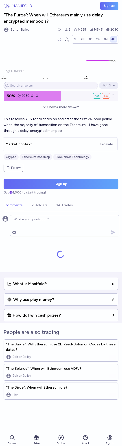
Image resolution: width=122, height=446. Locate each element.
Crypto (11, 157)
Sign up (109, 6)
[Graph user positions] (66, 39)
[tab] (14, 205)
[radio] (75, 39)
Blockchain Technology (72, 157)
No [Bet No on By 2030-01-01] (106, 95)
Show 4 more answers (61, 107)
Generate (106, 144)
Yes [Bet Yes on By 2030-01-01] (97, 95)
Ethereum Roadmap (36, 157)
